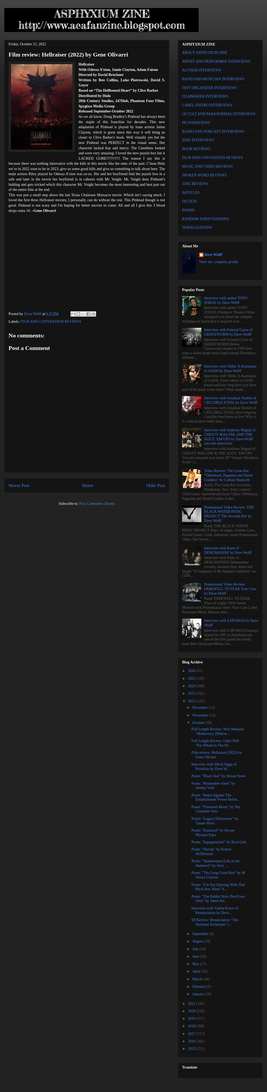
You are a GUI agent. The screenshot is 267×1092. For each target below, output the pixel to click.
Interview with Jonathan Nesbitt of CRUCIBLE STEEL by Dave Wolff (231, 400)
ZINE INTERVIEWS (198, 140)
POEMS (188, 210)
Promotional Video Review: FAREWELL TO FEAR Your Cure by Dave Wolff (230, 588)
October (198, 723)
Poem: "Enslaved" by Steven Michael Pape (212, 832)
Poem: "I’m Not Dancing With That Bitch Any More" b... (218, 887)
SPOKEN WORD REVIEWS (204, 175)
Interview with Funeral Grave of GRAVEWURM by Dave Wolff (228, 332)
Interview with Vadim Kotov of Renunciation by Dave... (214, 910)
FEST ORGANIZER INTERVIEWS (209, 88)
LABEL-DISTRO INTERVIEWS (207, 105)
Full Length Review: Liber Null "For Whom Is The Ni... (215, 743)
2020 (192, 1011)
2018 (192, 1026)
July (195, 949)
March (197, 979)
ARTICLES (191, 193)
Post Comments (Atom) (97, 504)
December (200, 708)
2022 (192, 701)
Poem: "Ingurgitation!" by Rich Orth (218, 842)
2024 (192, 686)
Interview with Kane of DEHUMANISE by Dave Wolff (228, 550)
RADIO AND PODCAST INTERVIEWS (213, 132)
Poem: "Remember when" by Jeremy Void (213, 785)
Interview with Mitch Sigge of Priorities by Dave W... (214, 766)
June (196, 956)
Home (87, 485)
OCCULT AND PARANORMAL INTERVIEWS (219, 114)
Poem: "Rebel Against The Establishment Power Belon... (215, 797)
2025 (192, 678)
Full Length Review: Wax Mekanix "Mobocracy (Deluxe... (217, 731)
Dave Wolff (213, 255)
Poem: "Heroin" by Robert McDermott (211, 851)
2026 (192, 671)
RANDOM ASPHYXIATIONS (205, 219)
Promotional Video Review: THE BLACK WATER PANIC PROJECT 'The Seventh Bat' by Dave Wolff (229, 514)
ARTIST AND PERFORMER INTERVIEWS (216, 61)
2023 (192, 693)
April (196, 971)
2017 (192, 1034)
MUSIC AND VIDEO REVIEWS (207, 166)
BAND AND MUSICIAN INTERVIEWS (213, 79)
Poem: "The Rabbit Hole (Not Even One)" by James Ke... (218, 898)
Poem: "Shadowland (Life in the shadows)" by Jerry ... (215, 863)
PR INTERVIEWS (196, 123)
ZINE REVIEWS (195, 184)
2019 (192, 1019)
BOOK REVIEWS (196, 149)
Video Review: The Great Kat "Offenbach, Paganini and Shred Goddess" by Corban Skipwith (228, 475)
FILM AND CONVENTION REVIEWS (51, 322)
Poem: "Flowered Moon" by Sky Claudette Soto (215, 809)
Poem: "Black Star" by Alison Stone (218, 776)
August (198, 941)
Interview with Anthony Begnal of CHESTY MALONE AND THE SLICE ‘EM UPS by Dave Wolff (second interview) (230, 436)
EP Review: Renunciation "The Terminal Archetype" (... (214, 922)
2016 (192, 1041)
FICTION (189, 201)
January (198, 994)
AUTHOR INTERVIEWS (201, 70)
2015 (192, 1049)
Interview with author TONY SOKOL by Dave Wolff (226, 300)
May (196, 964)
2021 (192, 1004)
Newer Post (19, 485)
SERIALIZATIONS (197, 227)
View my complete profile (218, 262)
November (200, 715)
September (200, 934)
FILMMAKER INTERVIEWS (205, 96)
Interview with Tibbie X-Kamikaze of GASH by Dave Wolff (230, 368)
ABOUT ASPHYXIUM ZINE (204, 53)
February (199, 987)
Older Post (155, 485)
